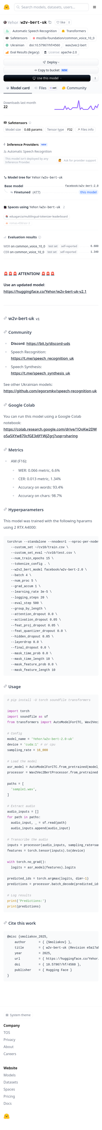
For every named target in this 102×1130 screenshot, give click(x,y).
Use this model (48, 78)
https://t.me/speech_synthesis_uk (40, 373)
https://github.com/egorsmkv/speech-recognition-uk (50, 390)
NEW (43, 144)
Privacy (9, 1039)
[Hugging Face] (7, 1116)
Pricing (9, 1096)
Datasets (11, 1082)
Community (74, 87)
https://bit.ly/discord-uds (48, 343)
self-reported (69, 246)
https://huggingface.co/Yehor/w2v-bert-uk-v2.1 (45, 291)
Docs (8, 1103)
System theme (18, 1015)
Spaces (9, 1089)
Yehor (12, 22)
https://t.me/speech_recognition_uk (42, 358)
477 (36, 192)
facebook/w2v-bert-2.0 (81, 186)
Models (10, 1075)
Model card (18, 87)
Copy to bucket (51, 70)
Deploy (51, 62)
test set (52, 246)
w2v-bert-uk (34, 22)
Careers (10, 1053)
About (8, 1046)
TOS (7, 1032)
